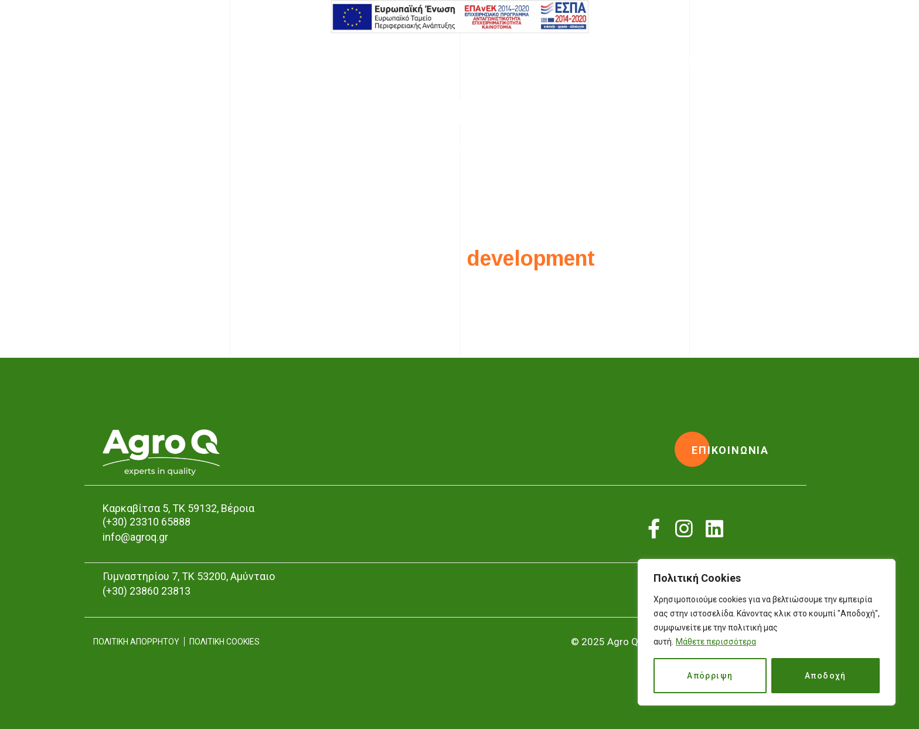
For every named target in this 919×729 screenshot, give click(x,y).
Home (418, 147)
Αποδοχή (825, 675)
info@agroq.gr (135, 537)
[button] (730, 450)
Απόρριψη (710, 675)
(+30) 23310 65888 (146, 522)
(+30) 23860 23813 (146, 591)
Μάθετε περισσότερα (716, 641)
